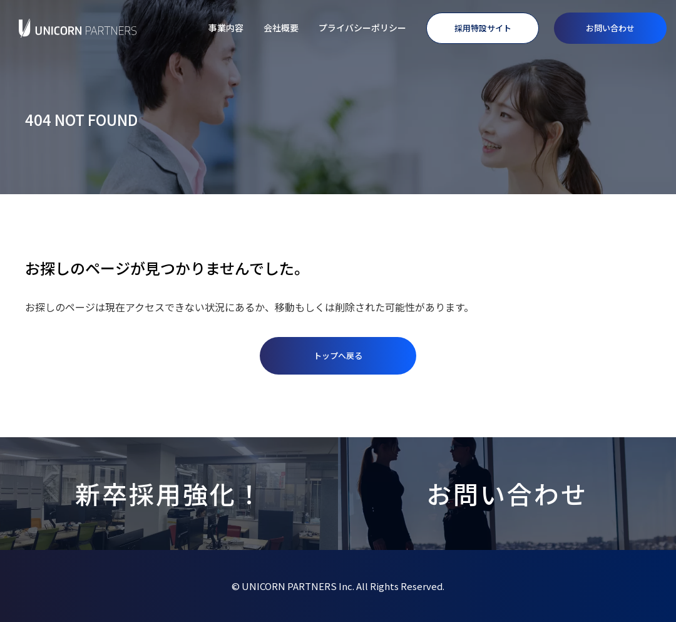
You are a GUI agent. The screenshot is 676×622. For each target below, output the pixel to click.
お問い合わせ (610, 28)
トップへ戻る (338, 355)
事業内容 (225, 27)
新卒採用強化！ (169, 493)
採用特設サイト (482, 28)
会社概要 (281, 27)
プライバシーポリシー (362, 27)
